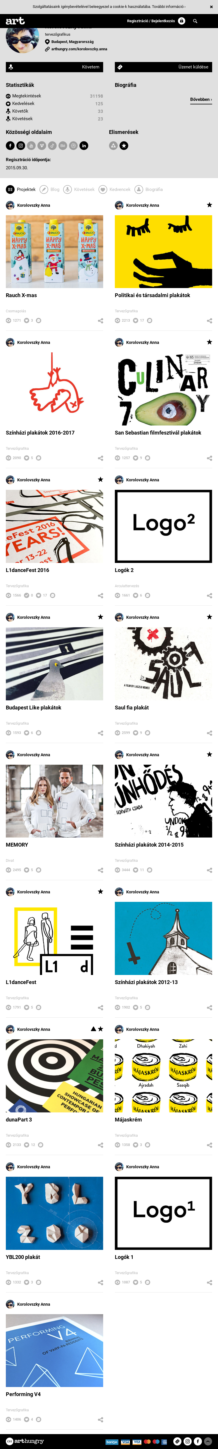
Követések (22, 118)
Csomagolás (16, 311)
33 (100, 111)
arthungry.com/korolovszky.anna (79, 49)
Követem (90, 67)
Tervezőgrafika (126, 311)
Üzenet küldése (193, 67)
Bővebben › (201, 99)
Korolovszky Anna (28, 205)
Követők (20, 111)
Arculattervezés (127, 586)
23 (100, 119)
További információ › (169, 6)
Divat (10, 861)
